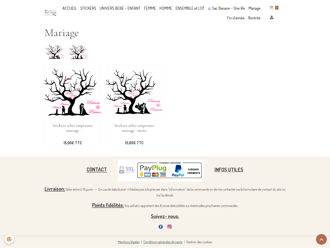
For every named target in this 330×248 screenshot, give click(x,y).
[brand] (50, 13)
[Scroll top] (321, 239)
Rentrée (254, 17)
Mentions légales (128, 242)
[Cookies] (9, 239)
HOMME (165, 8)
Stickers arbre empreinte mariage (73, 128)
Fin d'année (236, 17)
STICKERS (88, 8)
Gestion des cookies (199, 242)
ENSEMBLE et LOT (190, 8)
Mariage (254, 8)
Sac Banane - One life (226, 8)
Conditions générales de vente (163, 242)
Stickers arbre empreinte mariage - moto (134, 128)
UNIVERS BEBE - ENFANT (120, 8)
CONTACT (97, 169)
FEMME (150, 8)
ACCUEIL (69, 8)
